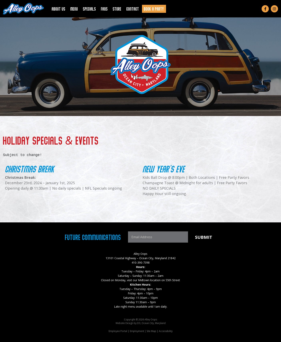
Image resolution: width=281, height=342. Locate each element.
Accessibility (166, 331)
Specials (89, 8)
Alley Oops (140, 254)
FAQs (104, 8)
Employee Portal (118, 331)
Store (117, 8)
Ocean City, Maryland (154, 323)
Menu (74, 8)
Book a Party (154, 8)
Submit (203, 237)
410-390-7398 (141, 262)
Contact (132, 8)
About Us (58, 8)
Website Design (124, 323)
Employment (137, 331)
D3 (138, 323)
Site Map (151, 331)
